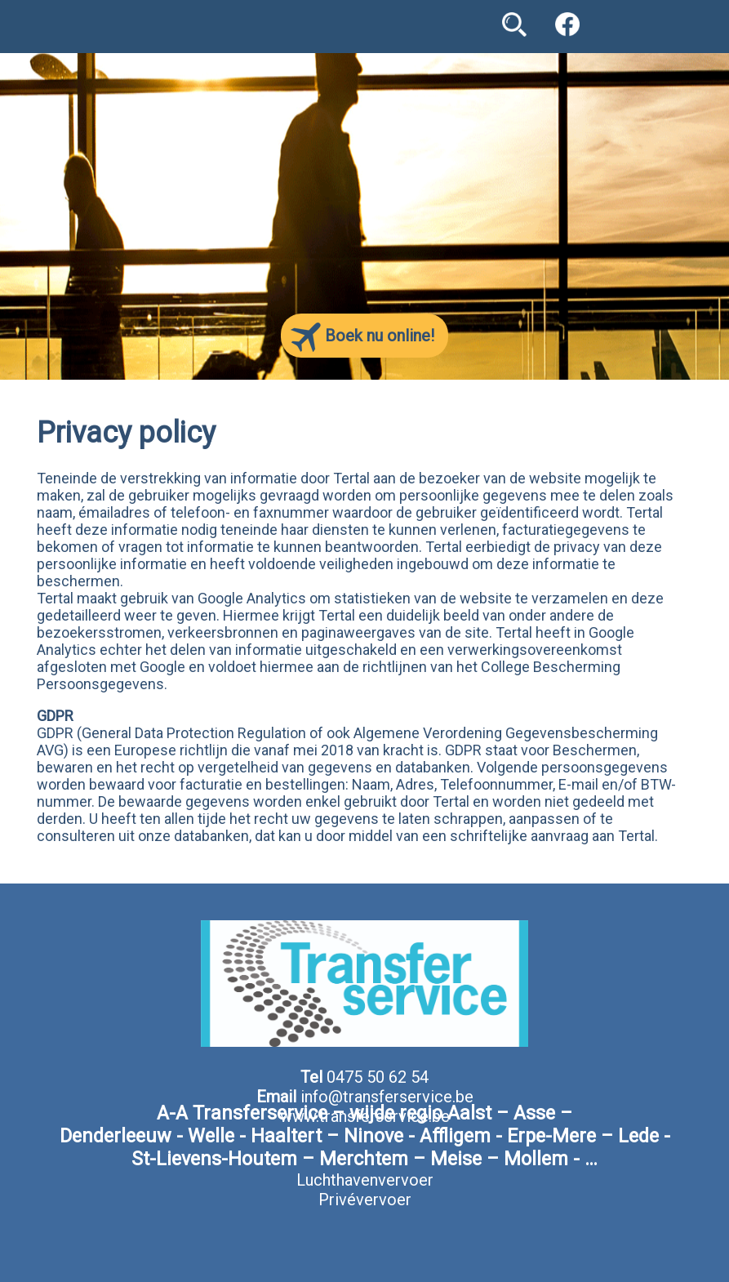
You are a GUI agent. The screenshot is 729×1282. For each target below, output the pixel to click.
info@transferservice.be (386, 1096)
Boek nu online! (362, 337)
